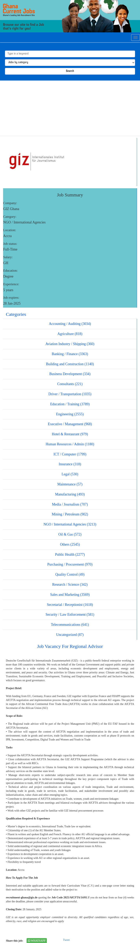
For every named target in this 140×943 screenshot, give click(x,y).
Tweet (66, 939)
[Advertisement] (70, 108)
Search (70, 71)
